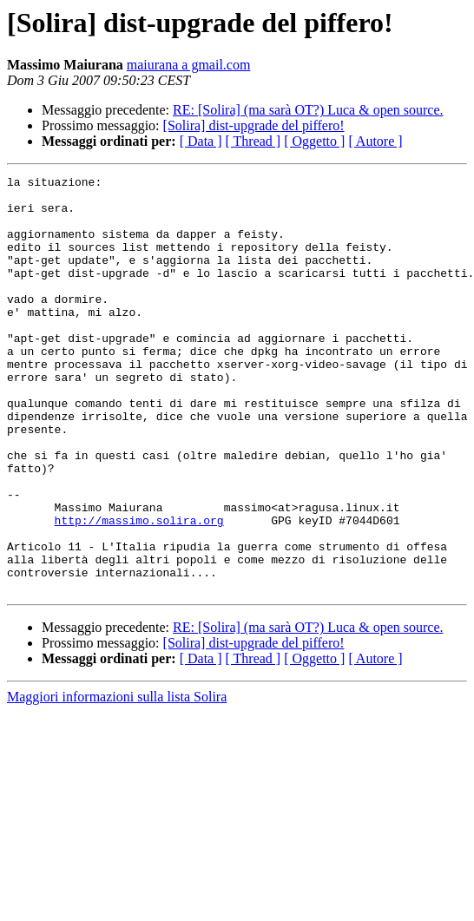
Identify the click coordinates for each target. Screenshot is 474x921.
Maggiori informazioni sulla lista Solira (117, 780)
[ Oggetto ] (314, 141)
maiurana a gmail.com (189, 64)
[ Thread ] (253, 141)
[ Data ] (201, 141)
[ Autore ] (375, 141)
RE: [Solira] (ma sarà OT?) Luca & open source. (308, 109)
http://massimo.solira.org (139, 590)
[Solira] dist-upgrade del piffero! (254, 125)
